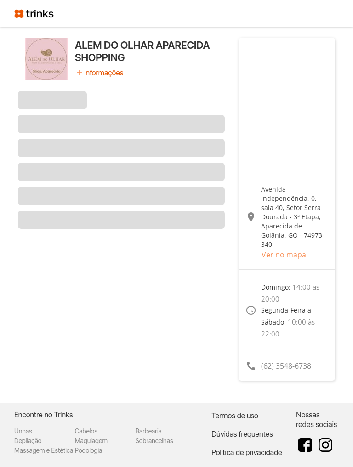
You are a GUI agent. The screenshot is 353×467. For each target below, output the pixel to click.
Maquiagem (91, 440)
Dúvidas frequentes (242, 434)
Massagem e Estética (43, 450)
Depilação (27, 440)
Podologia (88, 450)
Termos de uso (234, 415)
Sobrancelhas (154, 440)
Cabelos (86, 431)
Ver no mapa (284, 255)
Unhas (23, 431)
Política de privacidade (246, 452)
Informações (103, 72)
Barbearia (149, 431)
